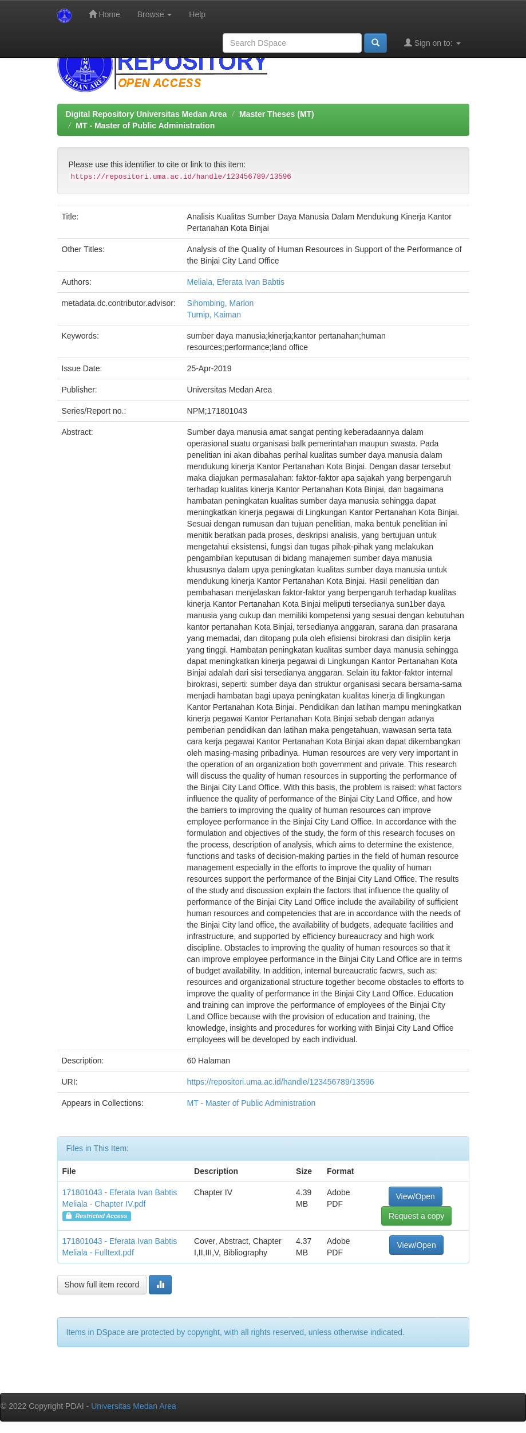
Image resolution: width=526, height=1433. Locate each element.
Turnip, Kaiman (214, 314)
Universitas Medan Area (133, 1406)
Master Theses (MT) (276, 114)
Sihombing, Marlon (220, 303)
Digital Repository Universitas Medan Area (146, 114)
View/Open (415, 1196)
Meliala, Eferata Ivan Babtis (235, 281)
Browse (154, 14)
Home (104, 14)
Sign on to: (432, 43)
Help (197, 14)
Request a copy (416, 1215)
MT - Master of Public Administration (145, 125)
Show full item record (102, 1284)
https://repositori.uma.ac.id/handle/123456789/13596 (280, 1081)
